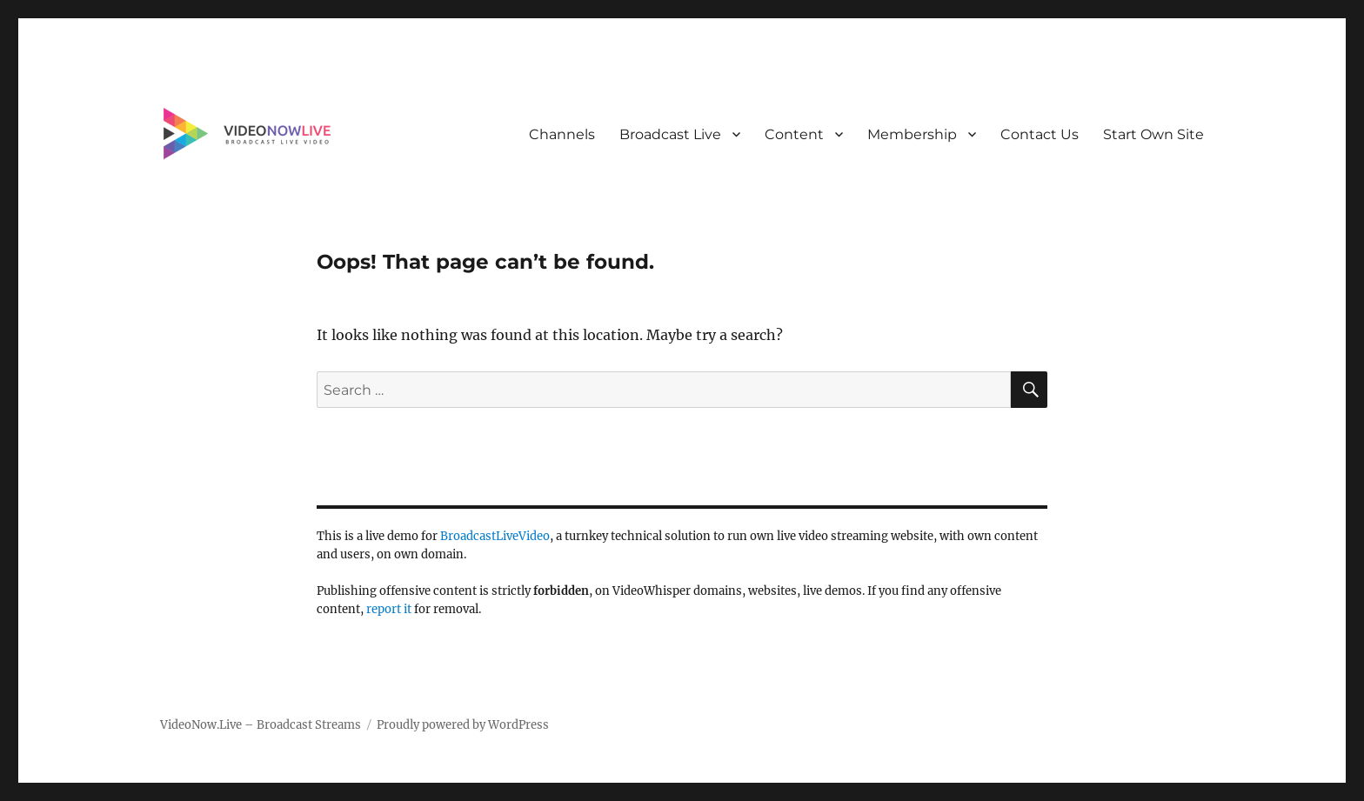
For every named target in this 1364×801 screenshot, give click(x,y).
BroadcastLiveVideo (495, 536)
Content (794, 134)
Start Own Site (1153, 134)
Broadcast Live (670, 134)
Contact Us (1039, 134)
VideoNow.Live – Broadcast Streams (260, 725)
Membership (912, 134)
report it (388, 609)
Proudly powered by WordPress (463, 725)
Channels (562, 134)
